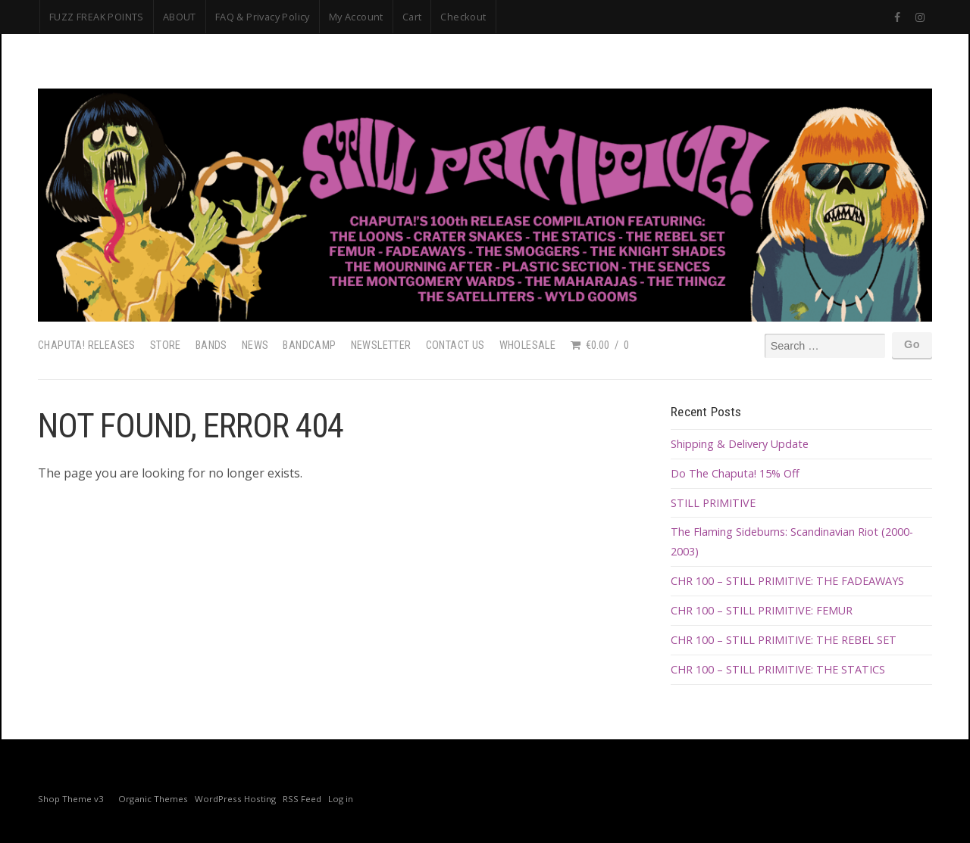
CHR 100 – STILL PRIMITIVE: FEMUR (762, 610)
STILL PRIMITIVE (713, 503)
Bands (211, 345)
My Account (356, 16)
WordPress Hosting (235, 798)
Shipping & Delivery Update (740, 444)
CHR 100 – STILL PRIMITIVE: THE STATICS (778, 669)
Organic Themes (153, 798)
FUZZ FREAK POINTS (96, 16)
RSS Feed (302, 798)
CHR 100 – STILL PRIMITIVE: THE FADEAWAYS (787, 581)
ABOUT (179, 16)
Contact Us (455, 345)
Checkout (463, 16)
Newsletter (381, 345)
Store (165, 345)
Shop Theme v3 (71, 798)
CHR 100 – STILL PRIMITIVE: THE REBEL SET (783, 640)
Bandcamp (309, 345)
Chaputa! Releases (87, 345)
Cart (412, 16)
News (255, 345)
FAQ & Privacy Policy (262, 16)
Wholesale (527, 345)
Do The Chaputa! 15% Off (735, 473)
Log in (340, 798)
